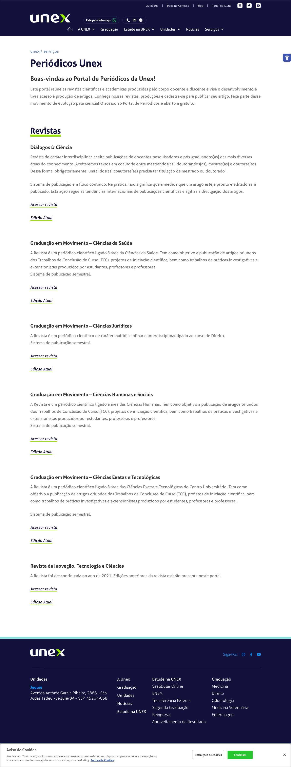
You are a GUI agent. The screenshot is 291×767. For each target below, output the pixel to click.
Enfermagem (223, 714)
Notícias (192, 29)
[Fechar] (284, 754)
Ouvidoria (152, 5)
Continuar (240, 754)
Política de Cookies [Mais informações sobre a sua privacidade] (102, 760)
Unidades (168, 29)
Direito (218, 693)
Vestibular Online (167, 686)
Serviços (212, 29)
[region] (145, 755)
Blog (200, 5)
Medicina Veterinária (230, 707)
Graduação (109, 29)
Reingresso (162, 714)
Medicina (220, 686)
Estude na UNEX (137, 29)
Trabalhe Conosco (178, 5)
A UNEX (84, 29)
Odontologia (223, 700)
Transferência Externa (171, 700)
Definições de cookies (208, 754)
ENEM (157, 693)
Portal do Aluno (221, 5)
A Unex (123, 679)
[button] (287, 58)
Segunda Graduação (170, 707)
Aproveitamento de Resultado (179, 721)
